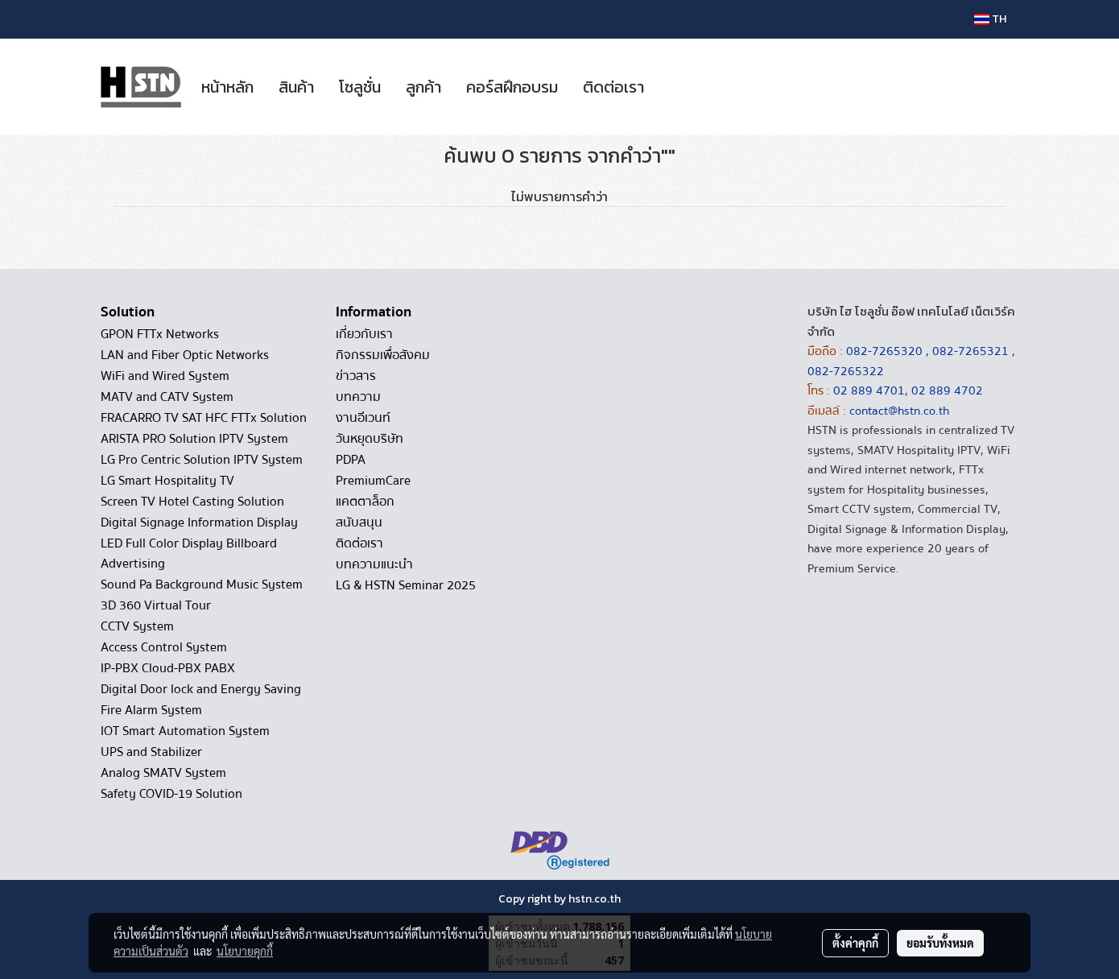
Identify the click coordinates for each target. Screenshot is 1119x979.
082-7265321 (970, 351)
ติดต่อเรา (613, 87)
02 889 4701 (869, 390)
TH (990, 18)
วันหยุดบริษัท (369, 438)
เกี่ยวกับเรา (364, 334)
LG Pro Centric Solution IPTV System (202, 459)
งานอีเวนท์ (363, 417)
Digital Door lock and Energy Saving (201, 689)
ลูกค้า (423, 87)
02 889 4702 (947, 390)
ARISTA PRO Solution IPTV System (194, 438)
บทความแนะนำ (374, 564)
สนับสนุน (359, 522)
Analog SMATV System (163, 772)
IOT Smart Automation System (185, 731)
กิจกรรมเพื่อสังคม (383, 355)
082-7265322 (845, 371)
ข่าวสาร (356, 376)
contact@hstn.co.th (899, 410)
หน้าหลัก (227, 87)
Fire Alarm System (151, 710)
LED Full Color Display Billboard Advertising (189, 553)
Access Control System (164, 647)
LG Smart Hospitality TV (167, 480)
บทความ (358, 396)
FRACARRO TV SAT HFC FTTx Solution (204, 417)
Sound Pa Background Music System (202, 584)
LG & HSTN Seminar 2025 (406, 585)
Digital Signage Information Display (199, 522)
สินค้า (296, 87)
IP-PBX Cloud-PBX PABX (168, 668)
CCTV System (137, 626)
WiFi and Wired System (165, 376)
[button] (670, 87)
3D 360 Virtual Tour (156, 605)
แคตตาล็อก (365, 501)
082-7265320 (886, 351)
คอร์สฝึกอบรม (512, 87)
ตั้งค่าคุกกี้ (855, 943)
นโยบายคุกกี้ (245, 951)
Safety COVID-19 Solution (171, 793)
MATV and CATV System (167, 396)
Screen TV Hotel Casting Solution (192, 501)
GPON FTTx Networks (160, 334)
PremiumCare (373, 480)
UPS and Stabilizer (151, 751)
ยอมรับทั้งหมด (940, 943)
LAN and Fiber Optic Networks (185, 355)
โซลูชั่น (360, 87)
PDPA (350, 459)
